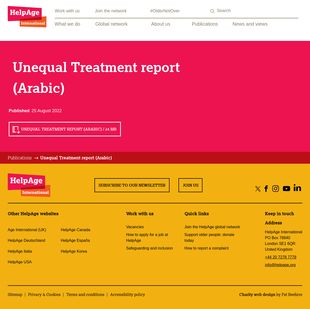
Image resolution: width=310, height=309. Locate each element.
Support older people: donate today (209, 238)
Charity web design (257, 294)
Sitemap (15, 294)
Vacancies (135, 227)
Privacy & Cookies (44, 294)
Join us (190, 185)
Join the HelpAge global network (212, 227)
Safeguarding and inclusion (149, 248)
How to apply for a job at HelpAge (147, 238)
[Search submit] (212, 11)
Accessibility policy (127, 294)
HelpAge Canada (75, 230)
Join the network (111, 10)
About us (160, 24)
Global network (111, 24)
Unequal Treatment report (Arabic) (76, 158)
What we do (67, 24)
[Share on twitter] (258, 188)
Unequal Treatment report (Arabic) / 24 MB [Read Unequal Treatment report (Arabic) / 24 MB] (68, 129)
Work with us (67, 10)
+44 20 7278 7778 (280, 257)
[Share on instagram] (275, 188)
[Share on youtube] (286, 188)
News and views (250, 24)
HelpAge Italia (20, 251)
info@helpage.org (280, 265)
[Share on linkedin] (297, 188)
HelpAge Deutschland (26, 240)
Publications (205, 24)
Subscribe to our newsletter (132, 185)
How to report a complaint (207, 248)
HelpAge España (75, 240)
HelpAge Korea (74, 251)
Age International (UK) (27, 230)
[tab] (23, 157)
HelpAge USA (20, 262)
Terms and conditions (85, 294)
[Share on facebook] (266, 188)
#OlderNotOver (165, 10)
